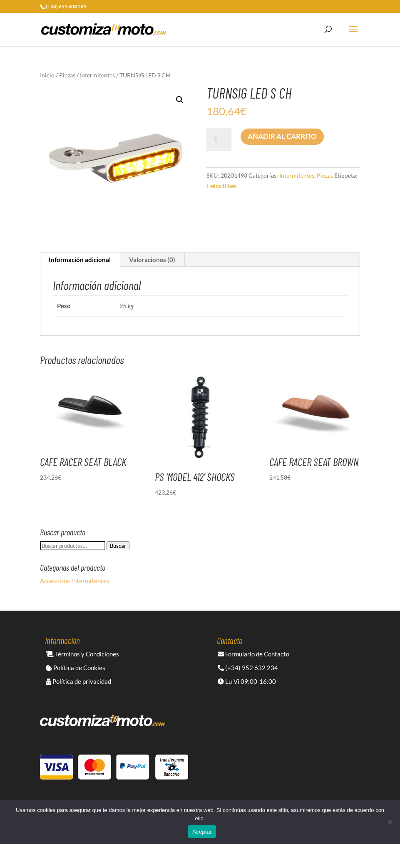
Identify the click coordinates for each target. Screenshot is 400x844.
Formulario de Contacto (253, 654)
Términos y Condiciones (82, 654)
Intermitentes (97, 75)
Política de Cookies (75, 667)
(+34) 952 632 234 (248, 667)
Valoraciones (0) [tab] (152, 259)
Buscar (118, 545)
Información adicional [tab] (80, 259)
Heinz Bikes (221, 185)
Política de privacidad (78, 681)
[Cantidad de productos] (218, 139)
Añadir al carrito (282, 136)
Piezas (67, 75)
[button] (179, 99)
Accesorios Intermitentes (74, 580)
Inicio (47, 75)
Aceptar (202, 832)
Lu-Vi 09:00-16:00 (247, 681)
